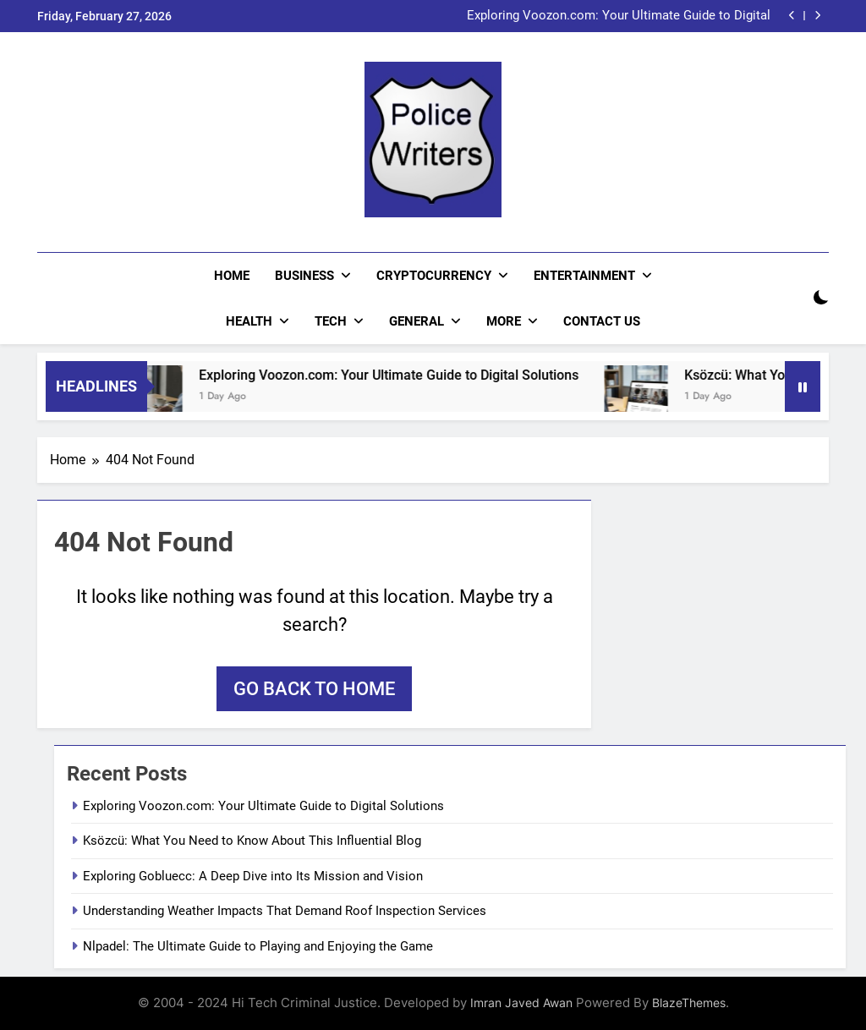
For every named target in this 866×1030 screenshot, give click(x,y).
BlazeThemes (689, 1002)
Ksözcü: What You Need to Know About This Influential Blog (252, 840)
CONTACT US (601, 321)
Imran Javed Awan (521, 1002)
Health (249, 321)
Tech (331, 321)
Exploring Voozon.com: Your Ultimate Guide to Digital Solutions (618, 16)
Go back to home (314, 688)
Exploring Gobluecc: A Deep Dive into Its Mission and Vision (253, 876)
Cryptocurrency (433, 275)
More (503, 321)
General (416, 321)
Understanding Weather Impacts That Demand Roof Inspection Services (284, 910)
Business (304, 275)
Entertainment (584, 275)
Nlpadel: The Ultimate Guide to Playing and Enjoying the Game (258, 946)
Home (231, 275)
